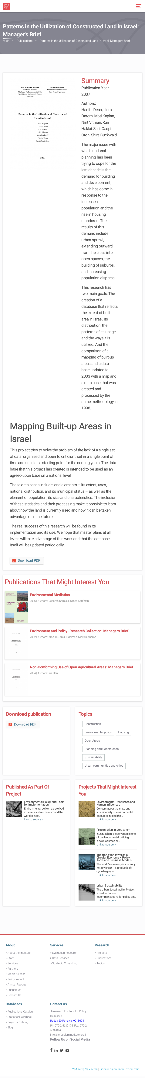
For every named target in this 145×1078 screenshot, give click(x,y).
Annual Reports (17, 986)
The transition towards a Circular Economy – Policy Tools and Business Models (114, 859)
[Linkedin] (56, 1052)
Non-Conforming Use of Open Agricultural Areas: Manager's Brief (81, 667)
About (10, 946)
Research (102, 946)
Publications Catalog (20, 1013)
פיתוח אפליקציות (88, 1071)
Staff (11, 959)
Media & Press (16, 975)
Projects (102, 954)
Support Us (14, 991)
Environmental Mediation (50, 595)
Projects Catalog (18, 1024)
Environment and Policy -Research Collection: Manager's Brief (79, 631)
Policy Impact (16, 981)
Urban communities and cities (104, 767)
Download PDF (26, 560)
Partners (13, 970)
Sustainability (94, 758)
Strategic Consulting (64, 965)
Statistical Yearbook (20, 1018)
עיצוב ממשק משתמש (112, 1071)
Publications (24, 41)
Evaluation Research (64, 954)
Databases (14, 1005)
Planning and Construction (102, 750)
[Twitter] (61, 1052)
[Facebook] (51, 1053)
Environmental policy (98, 732)
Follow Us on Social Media (70, 1041)
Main (6, 41)
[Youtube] (67, 1052)
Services (13, 965)
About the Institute (19, 954)
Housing (124, 732)
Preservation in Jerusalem (113, 831)
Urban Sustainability (109, 887)
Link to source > (33, 821)
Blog (10, 1029)
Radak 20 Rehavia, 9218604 (67, 1022)
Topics (101, 965)
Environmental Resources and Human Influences (115, 805)
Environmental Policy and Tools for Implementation (44, 805)
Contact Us (15, 997)
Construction (93, 724)
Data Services (60, 959)
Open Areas (92, 741)
